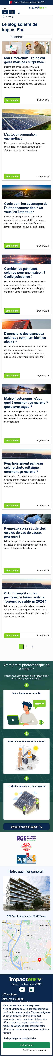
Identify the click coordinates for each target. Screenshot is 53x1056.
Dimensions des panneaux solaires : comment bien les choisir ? (25, 338)
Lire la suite (12, 100)
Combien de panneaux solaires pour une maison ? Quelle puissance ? (24, 273)
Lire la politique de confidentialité (19, 1038)
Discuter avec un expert (26, 826)
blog (10, 16)
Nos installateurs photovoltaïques (18, 1002)
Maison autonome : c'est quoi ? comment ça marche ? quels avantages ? (26, 403)
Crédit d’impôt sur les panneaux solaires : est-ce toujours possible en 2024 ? (25, 597)
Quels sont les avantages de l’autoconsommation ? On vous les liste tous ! (25, 208)
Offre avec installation (12, 999)
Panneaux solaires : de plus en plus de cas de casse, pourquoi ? (25, 532)
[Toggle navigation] (5, 8)
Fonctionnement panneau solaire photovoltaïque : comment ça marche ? (23, 468)
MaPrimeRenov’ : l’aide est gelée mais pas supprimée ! (25, 60)
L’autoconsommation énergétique (20, 136)
